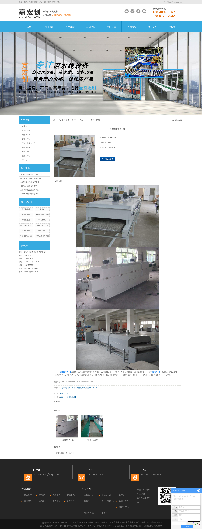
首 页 (74, 120)
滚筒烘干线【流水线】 (68, 397)
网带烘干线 (26, 209)
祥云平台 (73, 526)
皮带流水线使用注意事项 (29, 190)
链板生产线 (26, 139)
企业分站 (161, 2)
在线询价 (107, 159)
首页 (29, 27)
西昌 (160, 526)
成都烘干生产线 (91, 388)
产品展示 (70, 27)
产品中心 (83, 120)
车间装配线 (42, 220)
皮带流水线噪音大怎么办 (29, 194)
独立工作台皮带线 (42, 236)
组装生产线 (26, 152)
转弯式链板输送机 (26, 225)
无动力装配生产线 (28, 143)
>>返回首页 (177, 120)
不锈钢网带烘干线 (42, 215)
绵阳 (132, 526)
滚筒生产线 (26, 130)
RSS (176, 2)
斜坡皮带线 (42, 231)
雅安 (151, 526)
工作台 (24, 160)
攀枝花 (142, 526)
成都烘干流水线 (79, 388)
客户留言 (152, 27)
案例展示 (111, 27)
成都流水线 (114, 522)
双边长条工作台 (42, 225)
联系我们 (173, 27)
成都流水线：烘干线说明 (65, 453)
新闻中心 (90, 27)
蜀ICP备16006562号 (49, 526)
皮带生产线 (26, 126)
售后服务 (131, 27)
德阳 (136, 526)
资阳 (147, 526)
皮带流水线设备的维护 (28, 186)
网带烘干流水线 (92, 440)
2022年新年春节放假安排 (29, 182)
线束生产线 (26, 156)
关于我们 (49, 27)
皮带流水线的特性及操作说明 (31, 174)
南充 (156, 526)
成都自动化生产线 (141, 522)
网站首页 (28, 495)
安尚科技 (91, 526)
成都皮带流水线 (126, 522)
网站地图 (169, 2)
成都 (119, 526)
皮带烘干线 (26, 220)
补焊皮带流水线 (26, 236)
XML (180, 2)
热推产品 (100, 526)
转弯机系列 (26, 147)
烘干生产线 (26, 135)
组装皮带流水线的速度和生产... (31, 178)
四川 (123, 526)
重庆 (127, 526)
